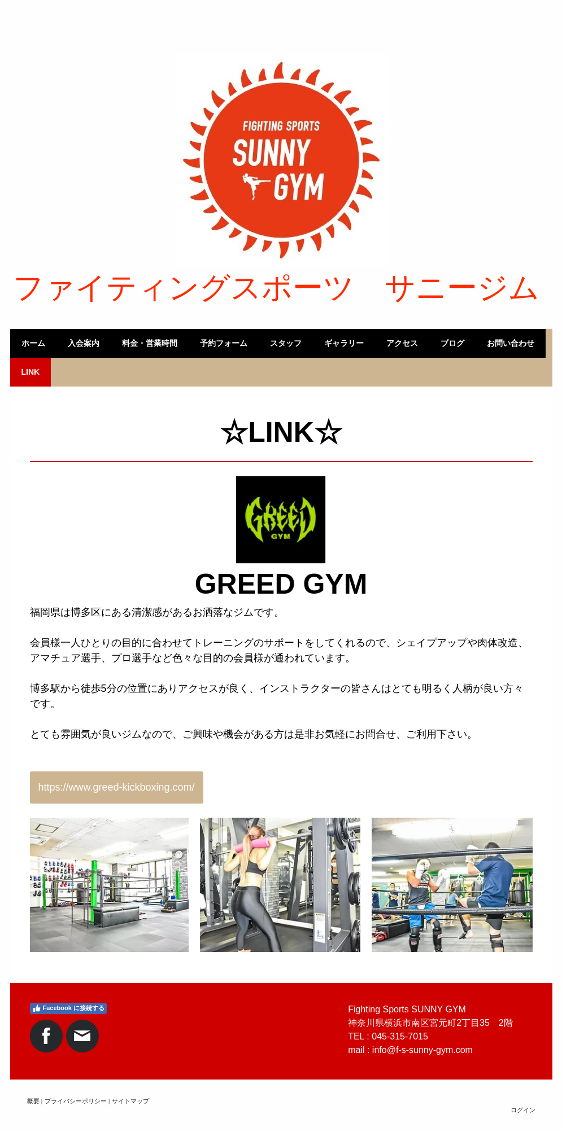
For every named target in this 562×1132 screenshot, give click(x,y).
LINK (30, 371)
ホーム (33, 343)
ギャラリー (344, 343)
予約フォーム (223, 343)
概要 (33, 1101)
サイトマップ (130, 1101)
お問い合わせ (510, 343)
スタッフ (286, 343)
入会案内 (83, 343)
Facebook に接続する (68, 1008)
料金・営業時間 (149, 343)
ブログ (452, 343)
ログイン (523, 1110)
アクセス (402, 343)
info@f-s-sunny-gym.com (422, 1050)
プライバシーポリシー (76, 1101)
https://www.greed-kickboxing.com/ (116, 787)
